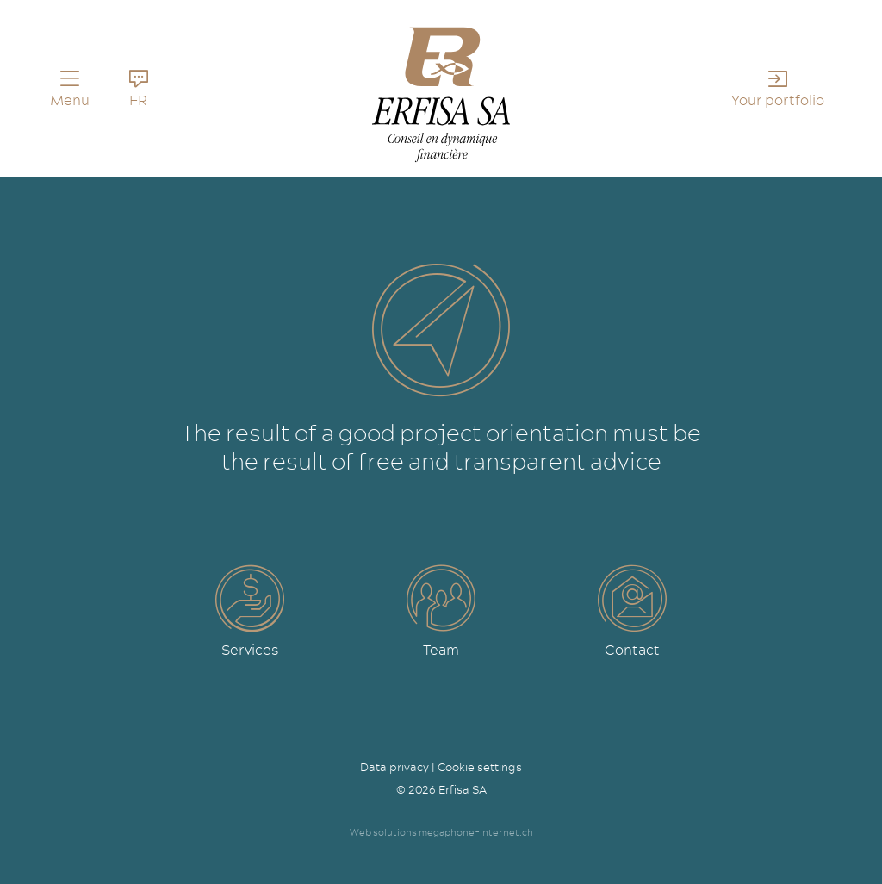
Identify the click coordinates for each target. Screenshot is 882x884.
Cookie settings (480, 767)
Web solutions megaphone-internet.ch (441, 832)
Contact (632, 649)
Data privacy (394, 767)
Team (441, 649)
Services (249, 649)
